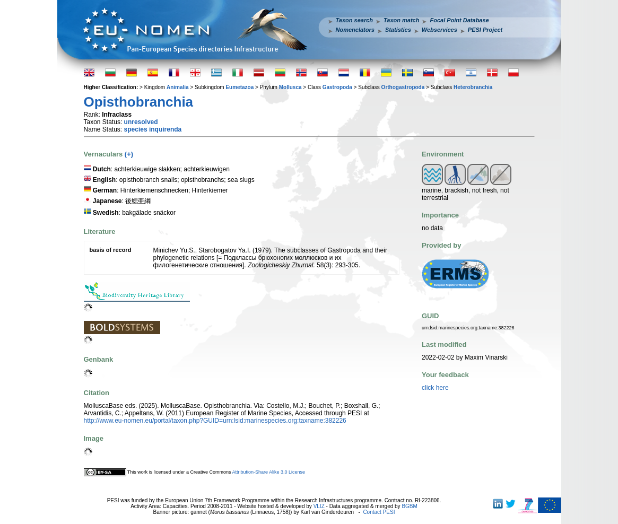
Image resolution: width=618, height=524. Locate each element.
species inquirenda (153, 129)
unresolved (141, 122)
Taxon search (354, 20)
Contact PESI (379, 512)
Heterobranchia (473, 87)
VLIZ (319, 506)
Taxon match (401, 20)
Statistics (398, 30)
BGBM (409, 506)
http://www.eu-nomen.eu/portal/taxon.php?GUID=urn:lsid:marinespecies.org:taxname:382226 (215, 420)
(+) (129, 154)
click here (435, 387)
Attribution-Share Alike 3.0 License (268, 472)
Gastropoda (337, 87)
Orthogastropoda (403, 87)
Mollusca (290, 87)
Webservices (439, 30)
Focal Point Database (459, 20)
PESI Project (485, 30)
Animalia (178, 87)
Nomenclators (355, 30)
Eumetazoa (239, 87)
